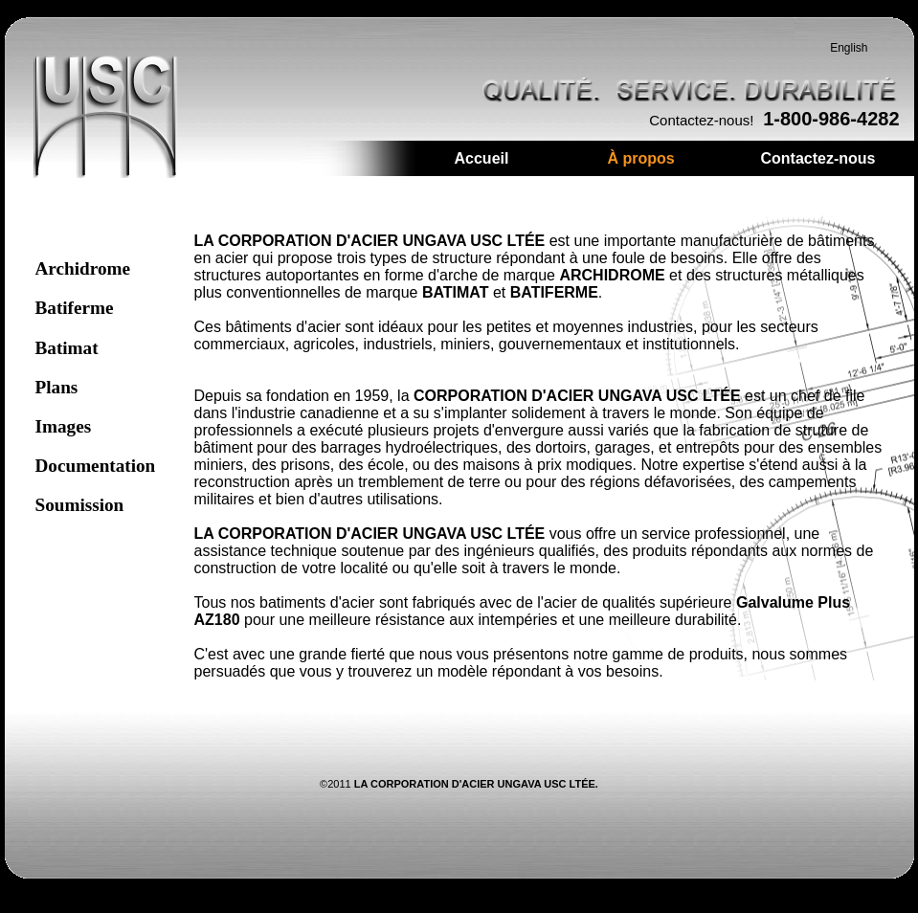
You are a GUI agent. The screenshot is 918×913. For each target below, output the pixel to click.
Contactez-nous (818, 158)
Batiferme (74, 308)
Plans (56, 387)
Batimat (67, 348)
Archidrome (82, 268)
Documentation (95, 466)
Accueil (482, 158)
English (848, 48)
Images (63, 426)
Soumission (79, 505)
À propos (641, 158)
